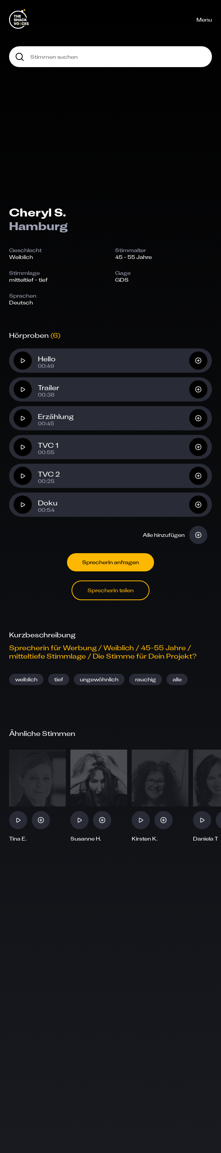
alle (177, 679)
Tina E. (18, 838)
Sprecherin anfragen (110, 562)
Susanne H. (85, 838)
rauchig (145, 679)
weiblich (26, 679)
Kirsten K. (145, 838)
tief (58, 679)
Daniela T (205, 838)
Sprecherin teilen (110, 590)
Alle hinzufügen (164, 535)
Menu (204, 19)
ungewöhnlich (99, 679)
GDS (122, 279)
